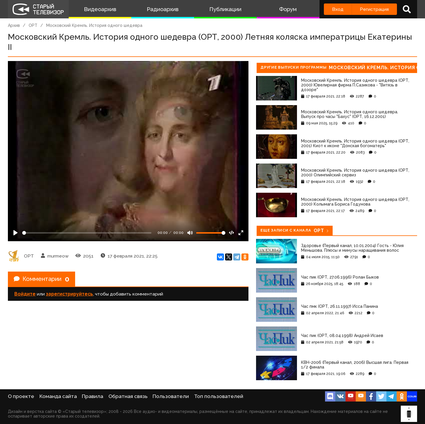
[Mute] (190, 232)
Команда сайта (58, 396)
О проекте (21, 396)
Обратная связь (128, 396)
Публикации (225, 9)
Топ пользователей (218, 396)
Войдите (25, 294)
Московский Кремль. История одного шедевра (94, 25)
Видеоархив (100, 9)
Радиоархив (163, 9)
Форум (288, 9)
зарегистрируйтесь (69, 294)
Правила (92, 396)
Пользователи (171, 396)
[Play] (15, 232)
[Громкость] (210, 233)
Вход (337, 9)
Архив (14, 25)
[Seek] (86, 233)
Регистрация (374, 9)
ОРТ (33, 25)
